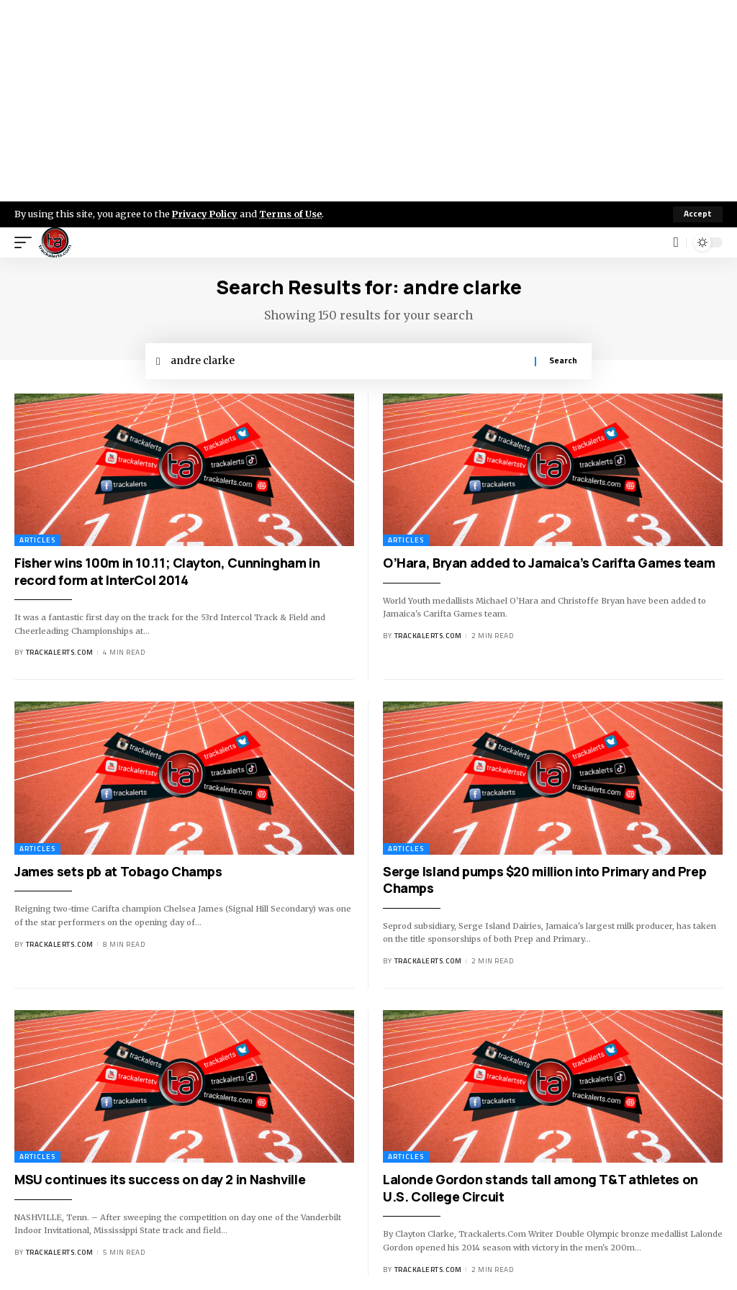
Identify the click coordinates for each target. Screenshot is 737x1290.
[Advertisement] (368, 100)
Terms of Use (292, 213)
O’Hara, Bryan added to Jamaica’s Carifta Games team (549, 563)
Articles (37, 540)
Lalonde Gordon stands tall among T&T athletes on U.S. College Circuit (540, 1188)
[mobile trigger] (26, 242)
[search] (676, 242)
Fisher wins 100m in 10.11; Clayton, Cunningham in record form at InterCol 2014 (167, 572)
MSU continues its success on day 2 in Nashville (159, 1180)
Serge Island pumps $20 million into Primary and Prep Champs (544, 880)
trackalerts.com (60, 653)
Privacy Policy (206, 213)
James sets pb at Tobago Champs (118, 872)
